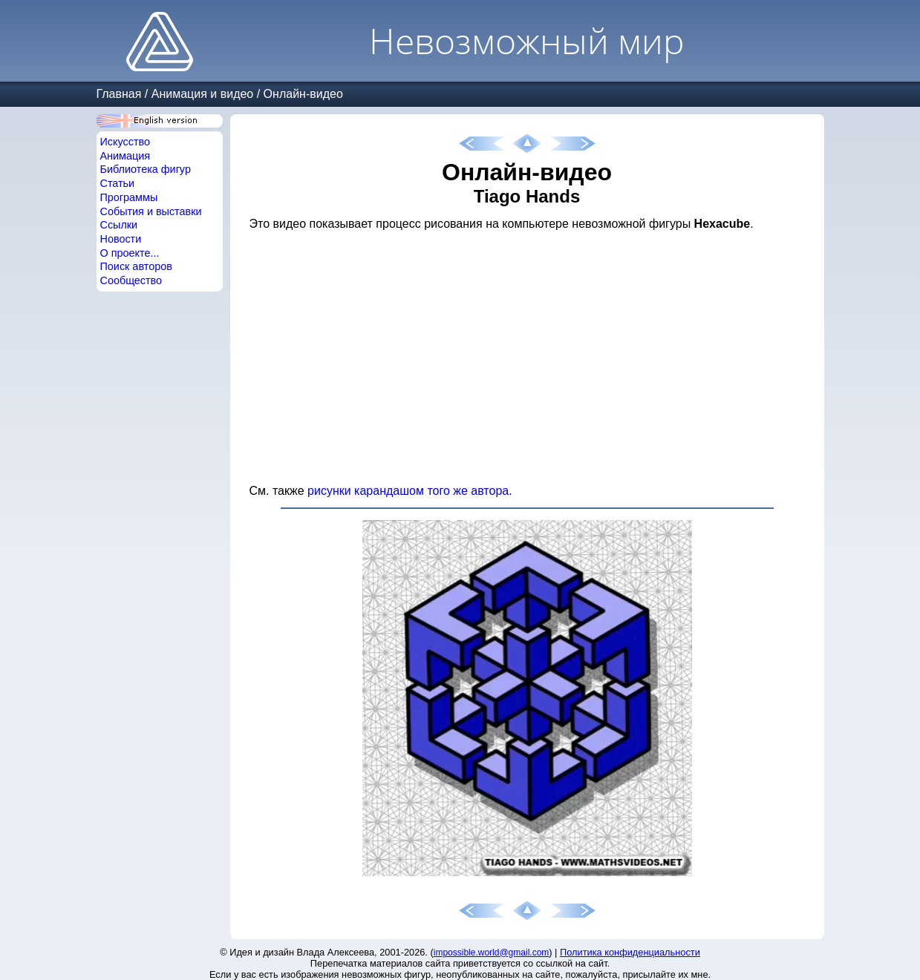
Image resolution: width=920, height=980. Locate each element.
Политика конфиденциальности (630, 952)
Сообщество (131, 280)
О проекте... (130, 253)
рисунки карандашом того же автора (408, 490)
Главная (119, 94)
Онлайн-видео (303, 94)
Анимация (125, 156)
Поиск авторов (136, 266)
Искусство (125, 142)
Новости (121, 239)
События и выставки (151, 211)
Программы (129, 197)
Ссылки (119, 225)
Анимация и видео (202, 94)
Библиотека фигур (145, 169)
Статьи (117, 183)
